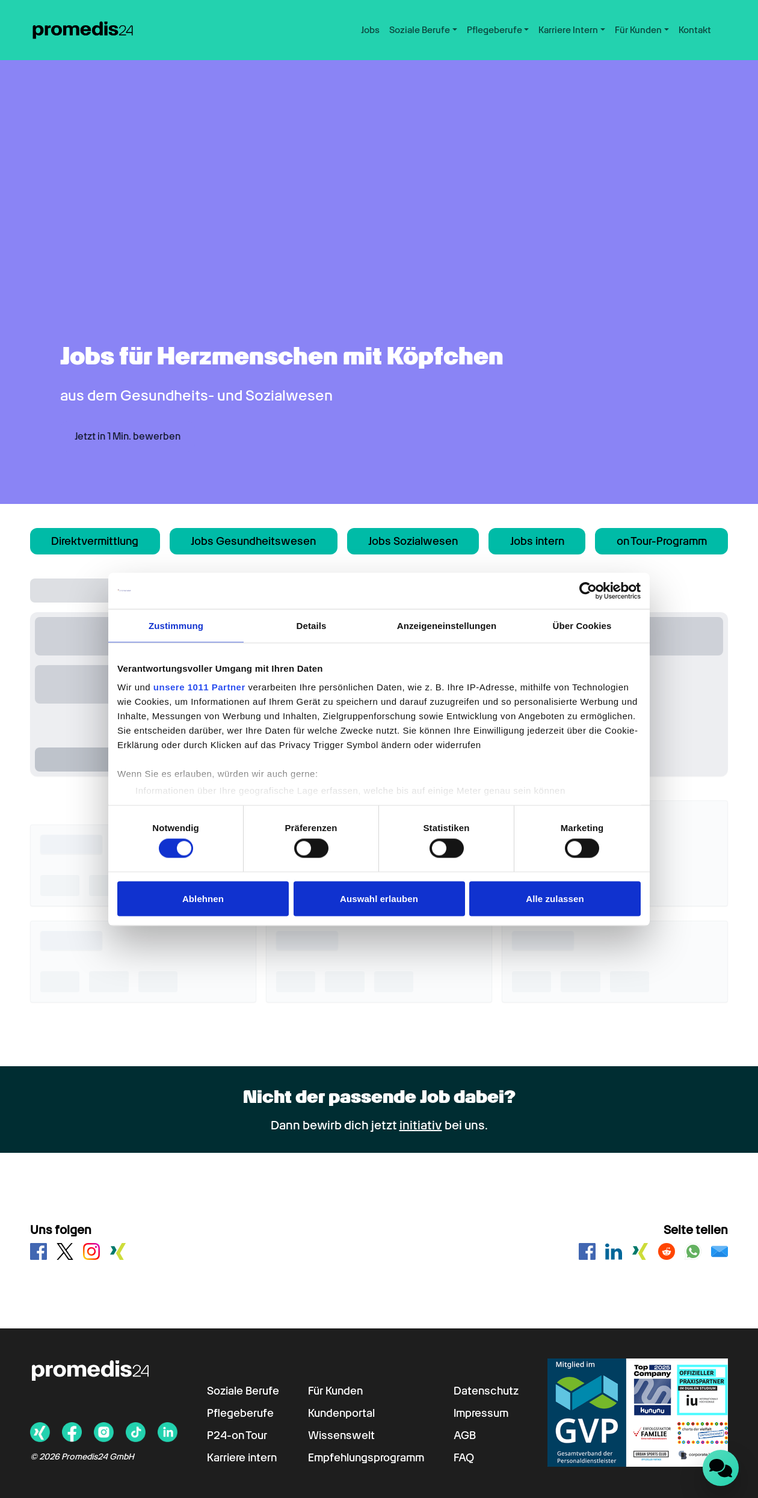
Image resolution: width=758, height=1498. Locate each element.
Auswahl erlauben (379, 898)
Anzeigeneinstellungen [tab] (446, 625)
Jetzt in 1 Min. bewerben (127, 436)
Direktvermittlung (94, 541)
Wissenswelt (341, 1435)
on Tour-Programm (662, 541)
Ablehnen (203, 898)
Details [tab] (312, 625)
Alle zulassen (555, 898)
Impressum (481, 1413)
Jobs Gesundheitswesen (253, 541)
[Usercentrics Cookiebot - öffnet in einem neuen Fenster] (588, 591)
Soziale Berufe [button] (419, 30)
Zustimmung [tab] (176, 625)
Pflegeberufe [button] (494, 30)
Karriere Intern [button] (568, 30)
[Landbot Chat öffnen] (721, 1468)
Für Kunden (335, 1390)
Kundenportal (341, 1413)
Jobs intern (537, 541)
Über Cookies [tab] (582, 625)
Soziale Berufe (243, 1390)
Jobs (370, 30)
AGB (465, 1435)
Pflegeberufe (240, 1413)
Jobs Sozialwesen (413, 541)
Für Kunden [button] (638, 30)
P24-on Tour (237, 1435)
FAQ (464, 1457)
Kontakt (695, 30)
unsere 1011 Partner (199, 687)
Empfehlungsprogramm (366, 1457)
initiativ (420, 1125)
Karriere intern (242, 1457)
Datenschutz (486, 1390)
